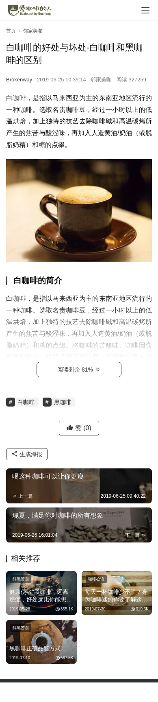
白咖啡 (16, 97)
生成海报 (26, 454)
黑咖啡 (62, 402)
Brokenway (19, 80)
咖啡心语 (96, 579)
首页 (11, 31)
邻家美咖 (101, 80)
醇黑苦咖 (21, 579)
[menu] (145, 10)
